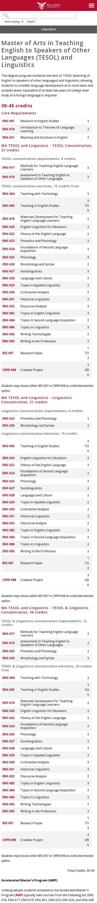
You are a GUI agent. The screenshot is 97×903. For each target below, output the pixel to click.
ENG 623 (8, 241)
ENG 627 (8, 271)
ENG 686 (8, 327)
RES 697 (7, 353)
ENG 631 (8, 299)
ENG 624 (8, 249)
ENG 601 (8, 121)
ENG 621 (8, 137)
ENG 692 (8, 334)
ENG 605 (8, 206)
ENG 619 (8, 177)
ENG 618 (8, 219)
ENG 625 (8, 257)
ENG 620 (8, 227)
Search (31, 21)
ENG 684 (8, 320)
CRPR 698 (9, 370)
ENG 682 (8, 313)
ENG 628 (8, 278)
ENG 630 (8, 292)
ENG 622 (8, 234)
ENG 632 (8, 306)
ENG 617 (8, 167)
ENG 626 (8, 264)
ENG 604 (8, 194)
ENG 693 (8, 341)
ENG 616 (8, 129)
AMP (19, 895)
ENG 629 (8, 285)
